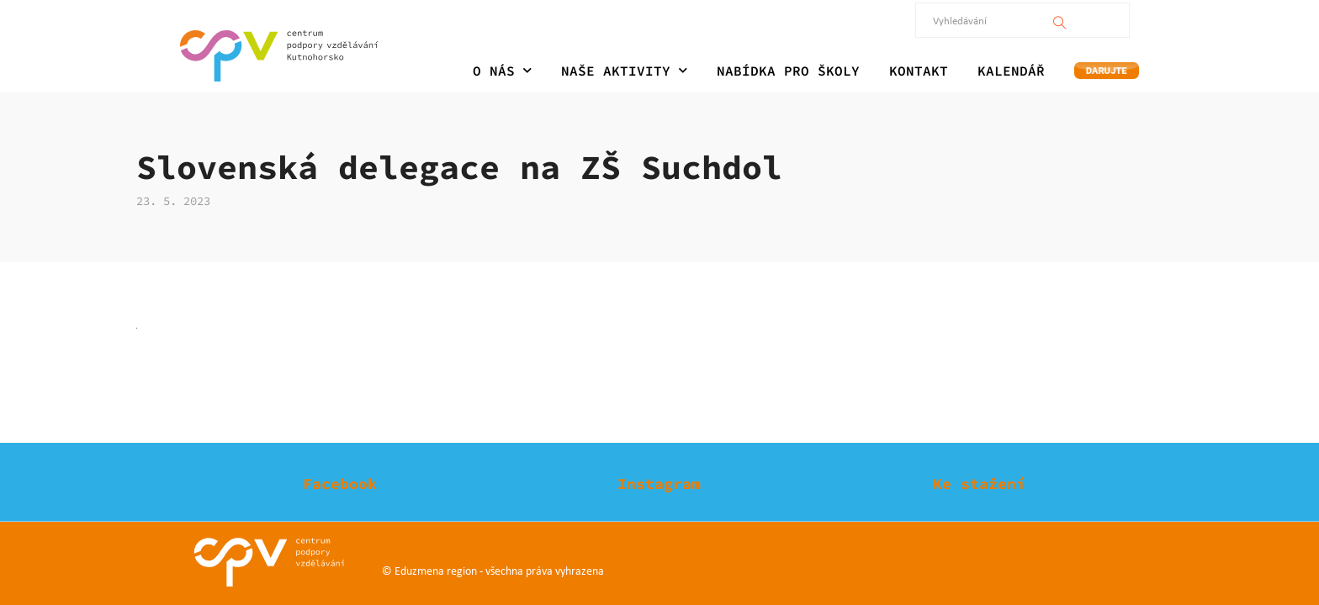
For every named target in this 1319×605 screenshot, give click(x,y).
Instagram (659, 483)
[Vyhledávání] (1060, 20)
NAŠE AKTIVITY (624, 70)
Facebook (340, 483)
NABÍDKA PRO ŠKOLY (788, 70)
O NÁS (502, 70)
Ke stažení (979, 483)
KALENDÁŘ (1011, 70)
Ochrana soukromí (1085, 570)
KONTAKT (918, 70)
